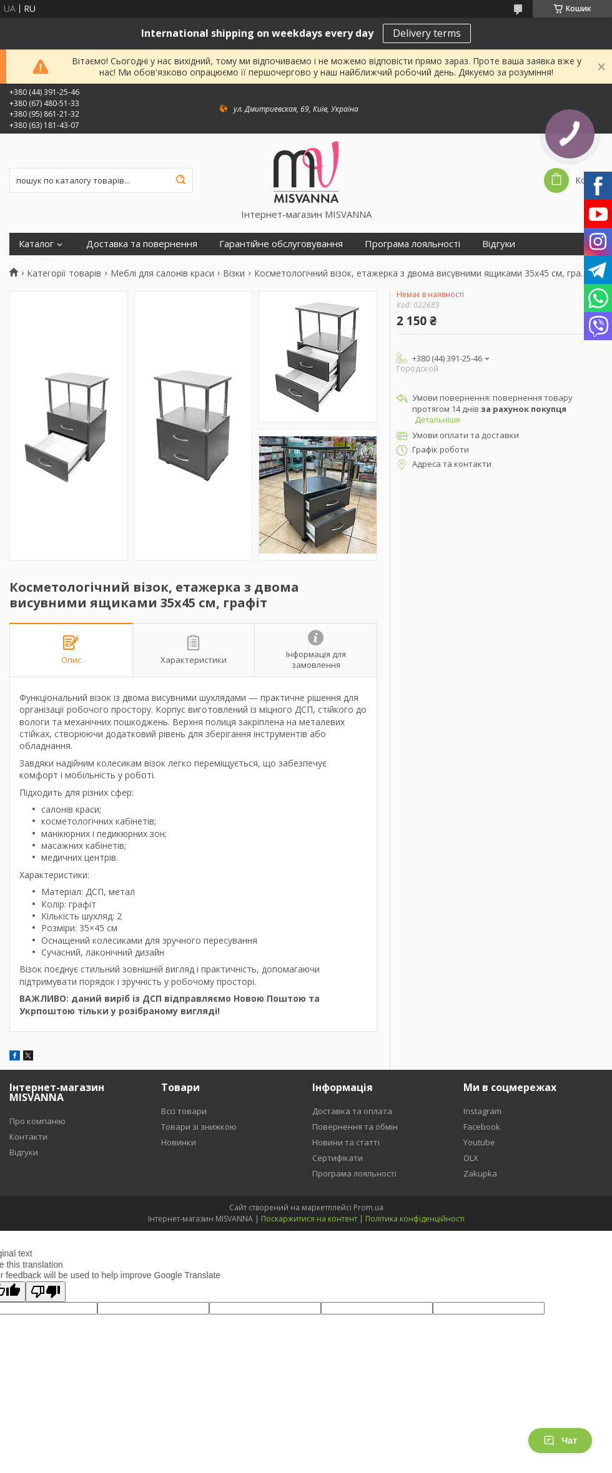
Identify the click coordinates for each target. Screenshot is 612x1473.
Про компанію (37, 1121)
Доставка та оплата (352, 1111)
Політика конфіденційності (415, 1218)
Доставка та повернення (141, 243)
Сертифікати (47, 266)
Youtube (479, 1142)
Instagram (482, 1111)
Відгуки (498, 243)
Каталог (36, 243)
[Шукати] (180, 180)
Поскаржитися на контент (309, 1218)
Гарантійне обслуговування (281, 243)
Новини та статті (346, 1142)
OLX (470, 1157)
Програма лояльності (412, 243)
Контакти (28, 1136)
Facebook (481, 1126)
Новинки (178, 1142)
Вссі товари (184, 1111)
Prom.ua (368, 1207)
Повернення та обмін (355, 1126)
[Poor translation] (46, 1291)
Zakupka (480, 1173)
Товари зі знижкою (199, 1126)
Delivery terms (427, 33)
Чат (560, 1440)
